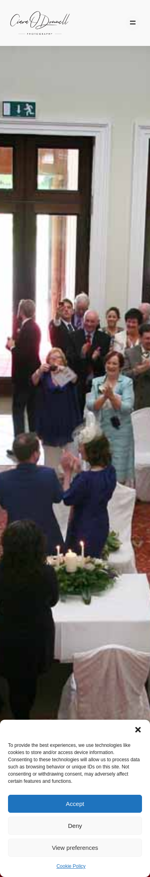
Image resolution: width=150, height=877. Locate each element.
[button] (138, 730)
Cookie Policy (71, 866)
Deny (75, 825)
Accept (75, 803)
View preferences (75, 847)
